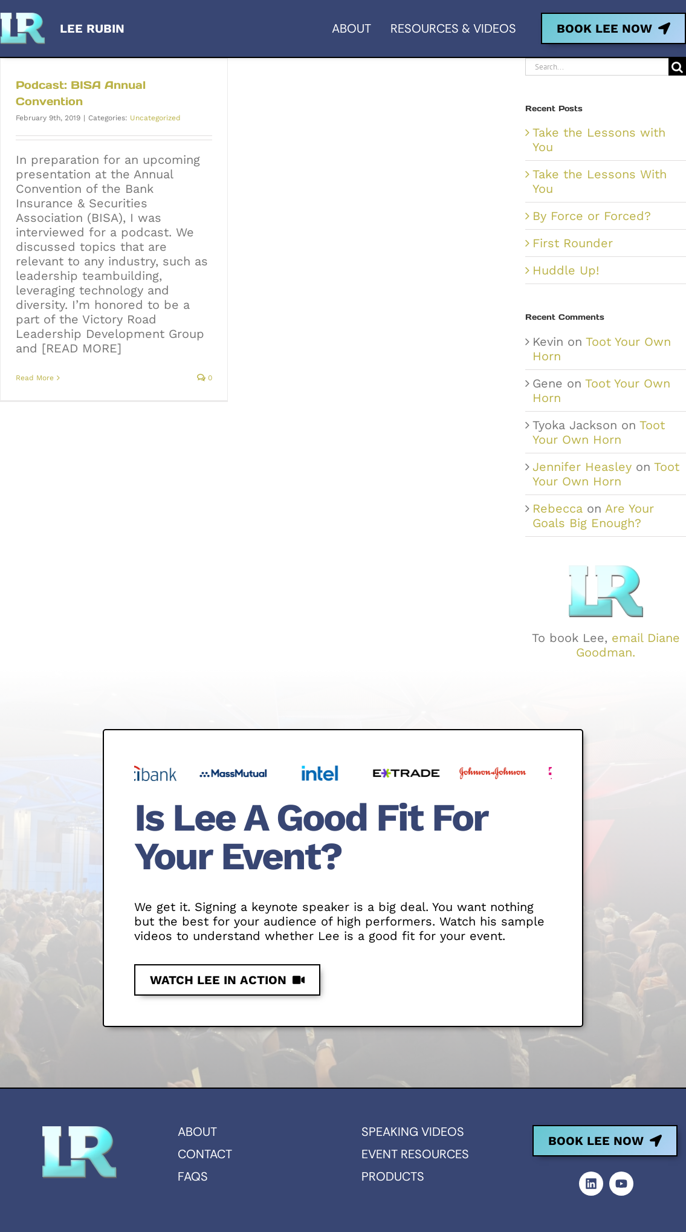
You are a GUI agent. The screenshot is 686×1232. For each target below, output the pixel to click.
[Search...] (596, 67)
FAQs (193, 1176)
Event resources (415, 1154)
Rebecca (557, 508)
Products (392, 1176)
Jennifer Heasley (582, 466)
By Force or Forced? (591, 216)
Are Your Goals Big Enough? (593, 515)
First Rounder (572, 243)
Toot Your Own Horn (598, 432)
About (197, 1132)
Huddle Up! (565, 270)
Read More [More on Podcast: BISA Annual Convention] (35, 378)
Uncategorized (155, 118)
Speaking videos (412, 1132)
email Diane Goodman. (628, 645)
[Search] (677, 67)
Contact (205, 1154)
